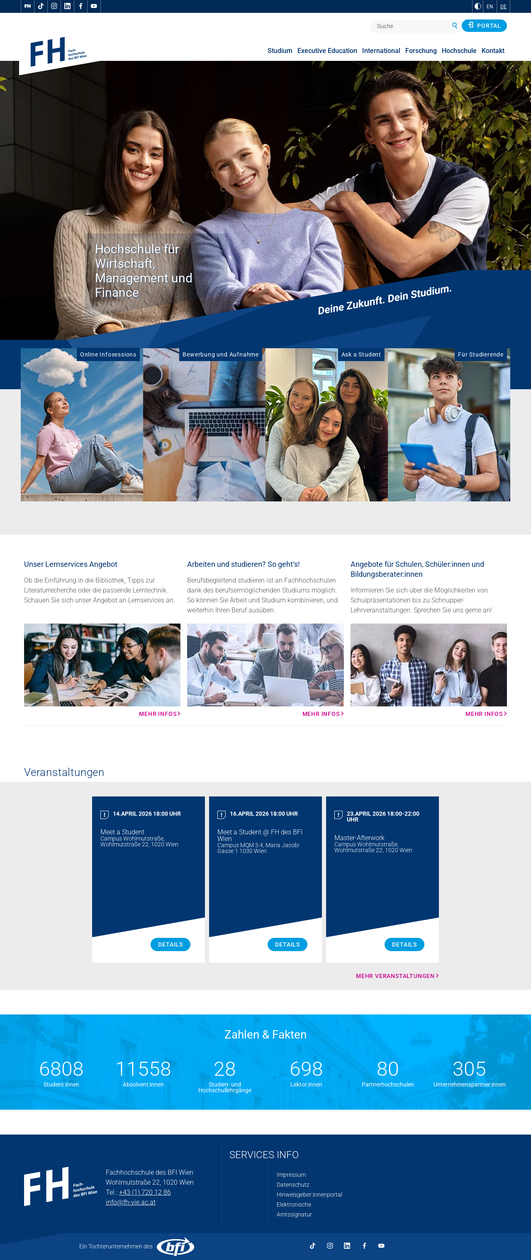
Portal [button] (484, 25)
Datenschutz (293, 1184)
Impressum (291, 1174)
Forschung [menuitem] (421, 51)
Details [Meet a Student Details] (170, 944)
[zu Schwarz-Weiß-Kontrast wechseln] (478, 6)
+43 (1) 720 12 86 (145, 1192)
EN (490, 7)
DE (503, 7)
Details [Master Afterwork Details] (404, 944)
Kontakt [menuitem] (493, 51)
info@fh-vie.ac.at (131, 1202)
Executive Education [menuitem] (327, 51)
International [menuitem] (381, 51)
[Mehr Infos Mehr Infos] (102, 670)
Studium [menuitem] (280, 51)
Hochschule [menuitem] (459, 51)
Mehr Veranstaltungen (395, 976)
